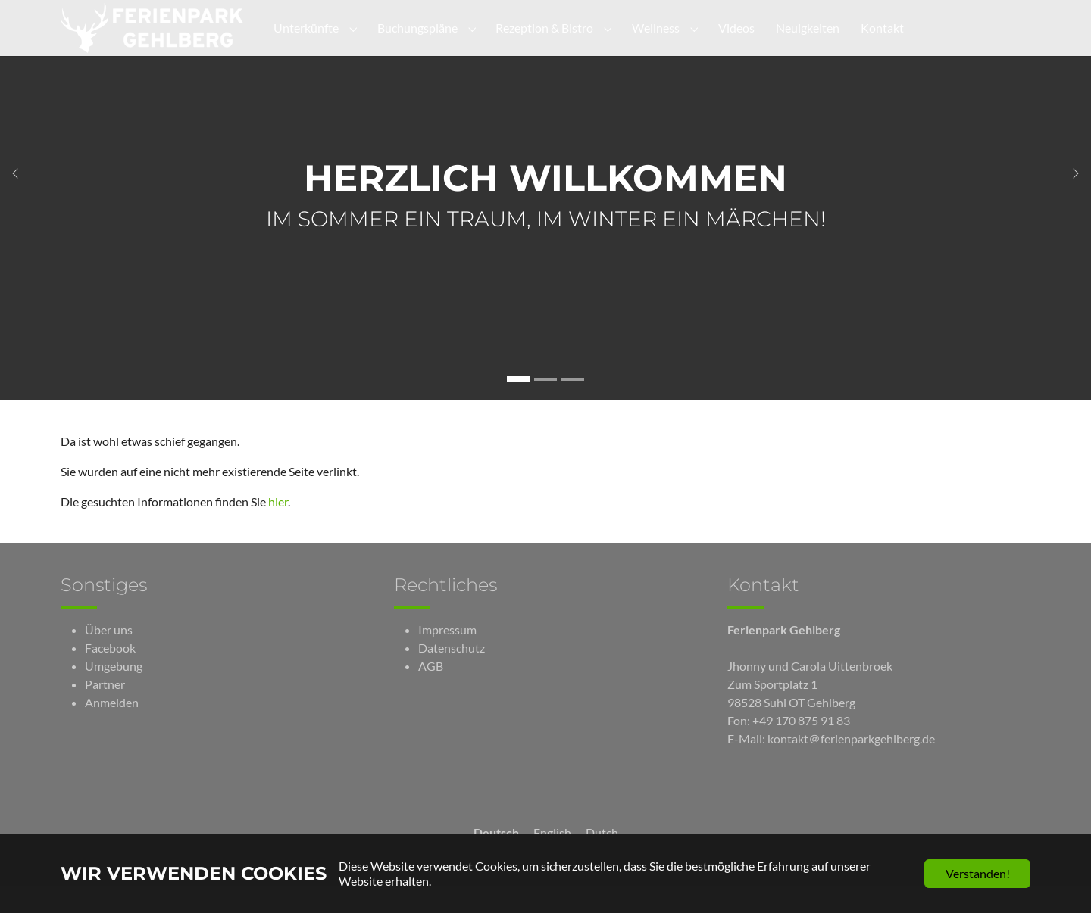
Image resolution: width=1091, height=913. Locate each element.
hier (278, 529)
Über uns (109, 657)
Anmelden (112, 729)
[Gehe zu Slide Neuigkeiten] (572, 406)
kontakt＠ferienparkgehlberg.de (851, 766)
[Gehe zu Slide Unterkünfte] (545, 406)
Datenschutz (451, 675)
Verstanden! (978, 873)
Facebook (110, 675)
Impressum (447, 657)
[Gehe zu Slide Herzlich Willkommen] (518, 406)
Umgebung (113, 693)
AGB (430, 693)
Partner (105, 711)
